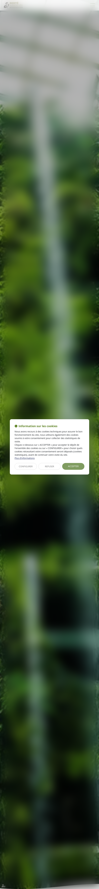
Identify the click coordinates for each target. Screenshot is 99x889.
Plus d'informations (25, 458)
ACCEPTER (73, 466)
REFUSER (49, 466)
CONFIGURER (26, 466)
